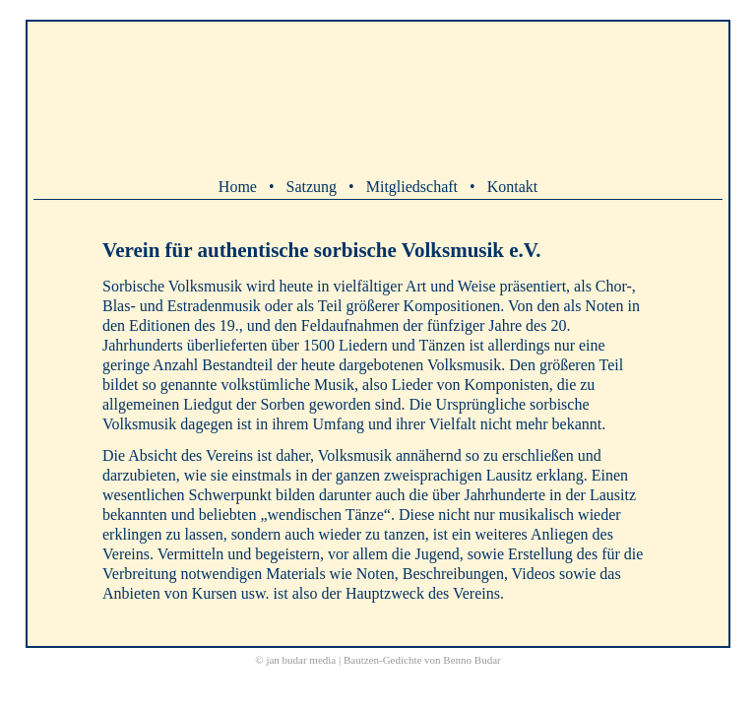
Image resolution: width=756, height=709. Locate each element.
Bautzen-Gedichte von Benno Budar (422, 660)
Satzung (312, 186)
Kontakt (512, 186)
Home (238, 186)
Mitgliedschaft (412, 186)
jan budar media (301, 660)
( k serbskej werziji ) (92, 131)
